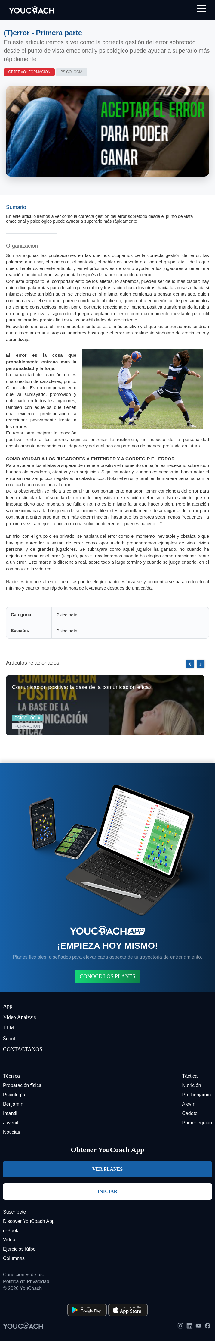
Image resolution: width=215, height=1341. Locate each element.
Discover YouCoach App (29, 1221)
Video (9, 1239)
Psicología (71, 72)
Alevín (188, 1104)
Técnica (11, 1076)
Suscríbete (14, 1211)
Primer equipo (197, 1122)
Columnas (14, 1258)
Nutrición (191, 1085)
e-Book (10, 1230)
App (7, 1006)
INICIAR (107, 1191)
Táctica (190, 1076)
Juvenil (10, 1122)
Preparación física (22, 1085)
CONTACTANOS (22, 1049)
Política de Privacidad (26, 1281)
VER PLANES (107, 1169)
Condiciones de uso (24, 1274)
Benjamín (13, 1104)
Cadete (190, 1113)
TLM (8, 1028)
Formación (40, 72)
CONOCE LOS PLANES (107, 976)
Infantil (10, 1113)
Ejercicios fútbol (20, 1249)
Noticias (11, 1132)
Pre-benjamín (196, 1094)
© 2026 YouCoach (22, 1288)
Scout (9, 1039)
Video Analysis (19, 1017)
